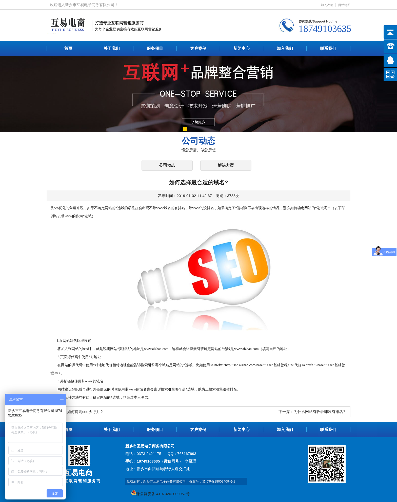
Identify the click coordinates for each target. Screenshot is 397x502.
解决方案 (226, 165)
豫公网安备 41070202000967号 (160, 494)
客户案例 (198, 48)
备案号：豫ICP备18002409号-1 (212, 481)
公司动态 (167, 165)
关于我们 (112, 48)
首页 (68, 48)
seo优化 (60, 208)
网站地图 (344, 5)
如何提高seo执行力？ (85, 411)
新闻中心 (241, 48)
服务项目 (155, 48)
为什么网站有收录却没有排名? (319, 411)
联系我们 (328, 48)
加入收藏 (327, 5)
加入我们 (285, 48)
